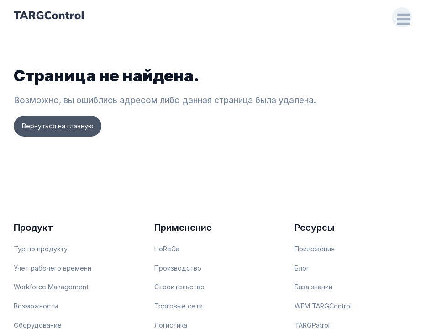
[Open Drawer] (401, 17)
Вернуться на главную (59, 126)
